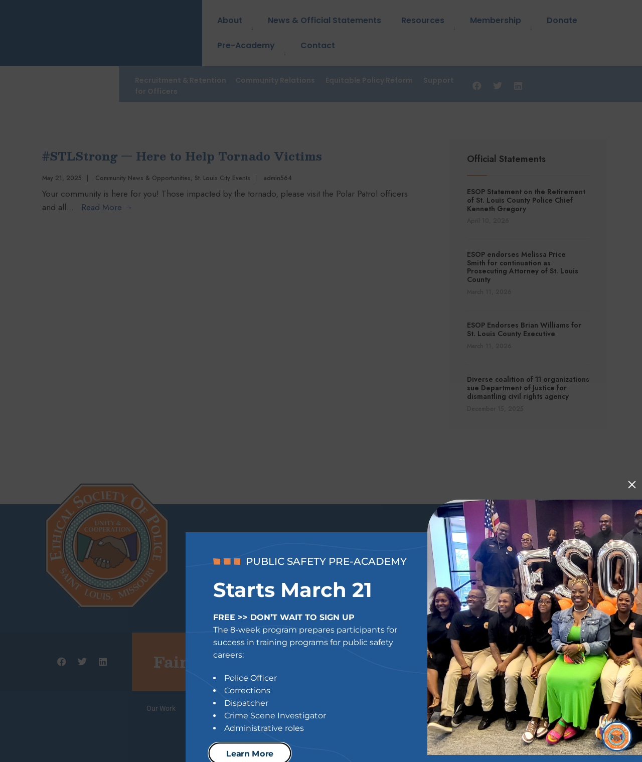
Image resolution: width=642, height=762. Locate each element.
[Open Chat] (617, 729)
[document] (321, 381)
